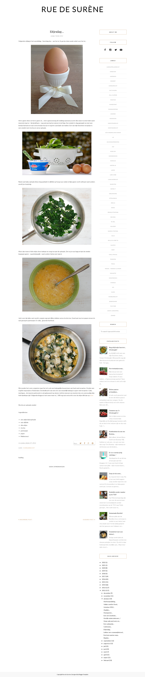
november (107, 596)
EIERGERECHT (29, 448)
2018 (103, 573)
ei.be (91, 395)
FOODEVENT (113, 104)
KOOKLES (113, 160)
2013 (103, 588)
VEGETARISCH (113, 278)
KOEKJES (113, 151)
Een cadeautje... (109, 624)
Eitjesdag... (107, 629)
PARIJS (113, 203)
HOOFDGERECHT (113, 128)
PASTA (113, 207)
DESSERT (113, 81)
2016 (103, 579)
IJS (113, 137)
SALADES (113, 226)
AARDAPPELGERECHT (113, 67)
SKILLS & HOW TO (113, 240)
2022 (103, 562)
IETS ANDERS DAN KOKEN (113, 132)
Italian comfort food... (111, 604)
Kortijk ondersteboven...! (112, 618)
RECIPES (113, 217)
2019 (103, 571)
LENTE (113, 170)
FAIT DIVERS (113, 90)
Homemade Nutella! (116, 513)
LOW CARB (113, 174)
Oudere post (88, 519)
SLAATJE (113, 245)
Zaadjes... (107, 610)
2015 (103, 582)
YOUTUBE (113, 306)
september (107, 641)
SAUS (113, 235)
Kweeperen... (108, 613)
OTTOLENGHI (113, 198)
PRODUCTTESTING (113, 212)
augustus (107, 643)
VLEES (113, 292)
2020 (103, 568)
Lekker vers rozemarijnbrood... (114, 632)
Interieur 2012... (109, 607)
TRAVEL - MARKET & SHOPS (113, 268)
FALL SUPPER (113, 95)
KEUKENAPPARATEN (113, 142)
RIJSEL (113, 221)
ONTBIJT (113, 189)
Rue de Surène (72, 9)
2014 (103, 585)
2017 (103, 576)
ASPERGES (113, 76)
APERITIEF (113, 71)
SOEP (113, 249)
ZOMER (113, 315)
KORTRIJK (113, 165)
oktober (106, 599)
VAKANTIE (113, 273)
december (107, 593)
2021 (103, 565)
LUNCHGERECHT (113, 179)
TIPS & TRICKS (113, 254)
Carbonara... (108, 627)
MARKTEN (113, 184)
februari (106, 660)
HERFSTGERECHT (113, 123)
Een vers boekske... (110, 615)
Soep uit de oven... (115, 473)
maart (106, 657)
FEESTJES (113, 99)
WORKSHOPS (113, 301)
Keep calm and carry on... (112, 621)
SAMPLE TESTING (113, 231)
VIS (113, 287)
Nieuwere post (26, 519)
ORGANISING (113, 193)
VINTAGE (113, 282)
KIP (113, 146)
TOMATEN (113, 259)
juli (104, 646)
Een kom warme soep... (111, 635)
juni (105, 649)
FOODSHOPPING (113, 109)
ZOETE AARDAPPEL (113, 310)
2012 (103, 590)
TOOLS (113, 263)
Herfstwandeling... (110, 601)
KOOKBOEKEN (113, 156)
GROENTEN (113, 118)
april (105, 655)
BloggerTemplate (83, 674)
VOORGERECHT (113, 296)
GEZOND (113, 114)
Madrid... (106, 638)
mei (105, 652)
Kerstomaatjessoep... (116, 368)
